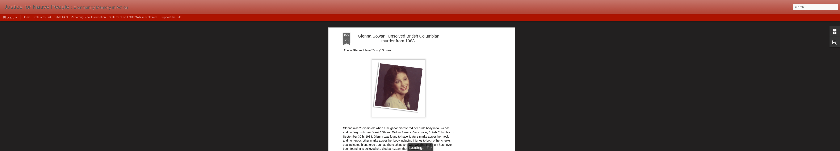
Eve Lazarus (351, 119)
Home (26, 17)
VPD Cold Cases (354, 114)
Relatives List (42, 17)
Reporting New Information (88, 17)
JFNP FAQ (61, 17)
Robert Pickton (432, 32)
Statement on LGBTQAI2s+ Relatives (133, 17)
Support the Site (170, 17)
